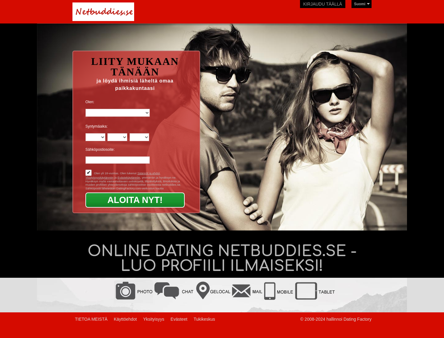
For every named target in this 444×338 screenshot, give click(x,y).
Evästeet (179, 319)
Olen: (89, 102)
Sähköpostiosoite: (100, 149)
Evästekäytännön (128, 177)
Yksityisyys (153, 319)
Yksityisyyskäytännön (99, 177)
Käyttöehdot (125, 319)
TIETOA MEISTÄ (91, 319)
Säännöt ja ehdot (148, 173)
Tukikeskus (204, 319)
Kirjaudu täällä (322, 4)
